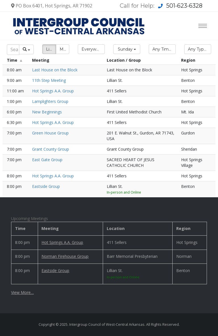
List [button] (49, 49)
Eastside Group (46, 186)
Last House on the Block (54, 69)
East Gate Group (47, 159)
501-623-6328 (184, 5)
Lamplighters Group (50, 101)
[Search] (13, 49)
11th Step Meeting (49, 80)
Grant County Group (50, 149)
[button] (91, 49)
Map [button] (64, 49)
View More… (22, 292)
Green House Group (50, 133)
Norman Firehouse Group (65, 256)
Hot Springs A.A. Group (53, 91)
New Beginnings (47, 112)
